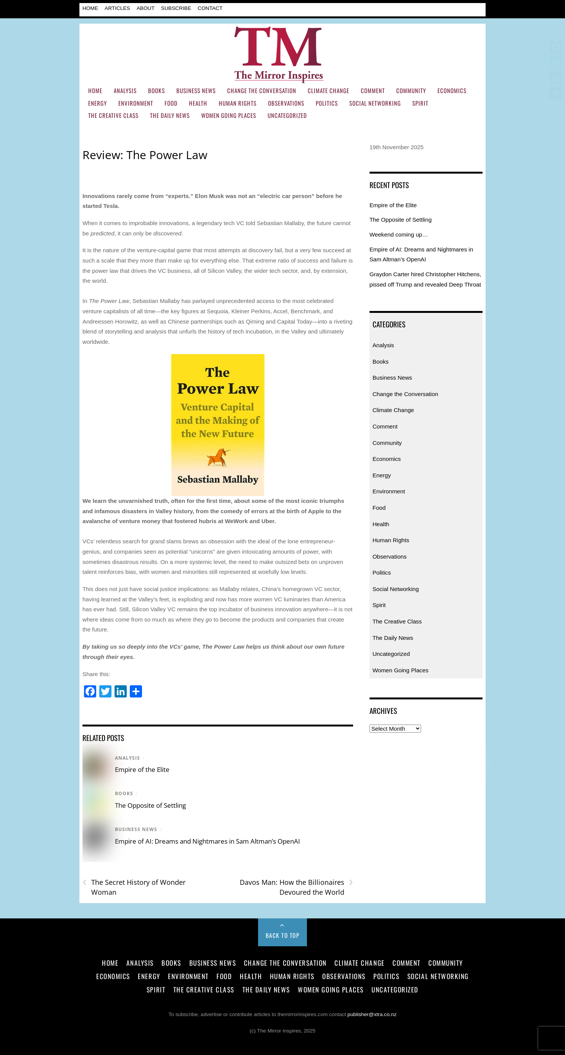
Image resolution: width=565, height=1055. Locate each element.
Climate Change (328, 90)
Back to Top (283, 935)
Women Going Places (228, 115)
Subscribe (176, 8)
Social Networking (375, 103)
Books (156, 90)
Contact (210, 8)
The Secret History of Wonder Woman (134, 887)
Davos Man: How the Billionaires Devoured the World (296, 887)
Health (198, 103)
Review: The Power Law (144, 155)
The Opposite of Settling (150, 805)
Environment (135, 103)
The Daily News (170, 115)
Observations (286, 103)
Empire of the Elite (142, 769)
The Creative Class (113, 115)
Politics (327, 103)
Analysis (125, 90)
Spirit (420, 103)
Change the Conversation (261, 90)
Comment (373, 90)
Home (90, 8)
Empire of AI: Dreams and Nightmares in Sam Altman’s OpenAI (207, 841)
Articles (117, 8)
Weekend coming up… (399, 234)
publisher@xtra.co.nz (372, 1014)
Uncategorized (287, 115)
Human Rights (238, 103)
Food (171, 103)
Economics (452, 90)
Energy (97, 103)
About (146, 8)
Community (411, 90)
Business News (196, 90)
